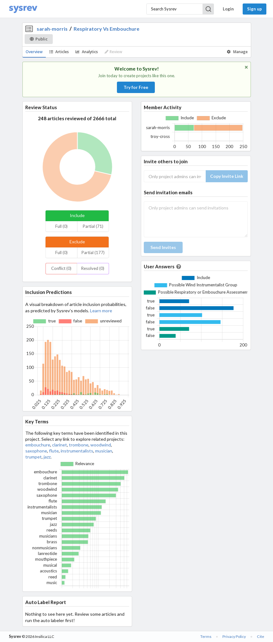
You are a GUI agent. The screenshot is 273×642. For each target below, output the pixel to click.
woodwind (100, 444)
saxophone (36, 450)
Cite (260, 636)
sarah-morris (52, 29)
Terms (205, 636)
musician (103, 450)
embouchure (37, 444)
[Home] (23, 9)
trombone (78, 444)
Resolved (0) (92, 268)
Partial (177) (93, 252)
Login (228, 8)
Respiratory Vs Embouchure (106, 29)
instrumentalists (77, 450)
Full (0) (61, 226)
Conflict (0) (61, 268)
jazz (47, 456)
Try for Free (136, 87)
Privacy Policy (234, 636)
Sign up (254, 8)
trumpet (33, 456)
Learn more (101, 310)
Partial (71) (93, 226)
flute (54, 450)
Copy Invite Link (226, 176)
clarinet (59, 444)
